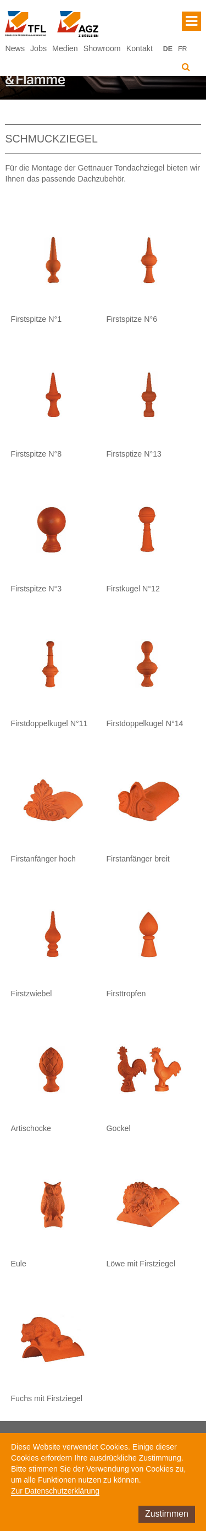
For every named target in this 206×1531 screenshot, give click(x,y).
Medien (65, 48)
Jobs (38, 48)
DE (167, 49)
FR (182, 49)
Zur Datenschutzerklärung (55, 1490)
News (15, 48)
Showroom (102, 48)
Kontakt (139, 48)
